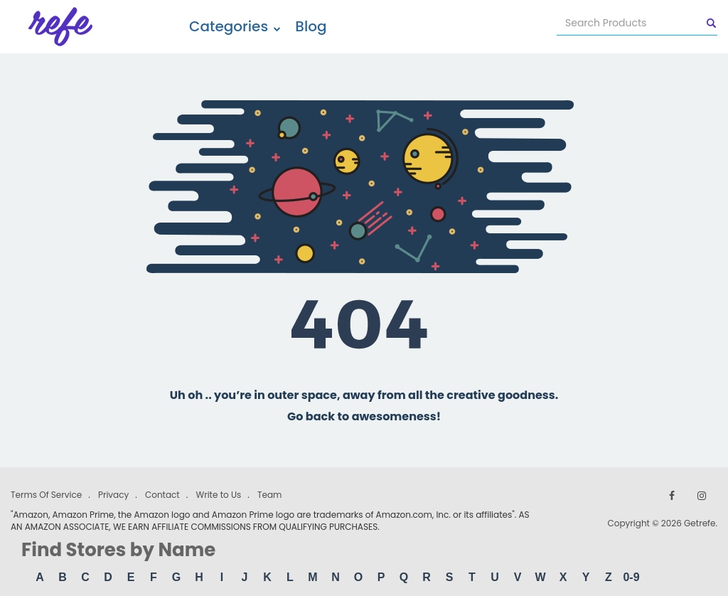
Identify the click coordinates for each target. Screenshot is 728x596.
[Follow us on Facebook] (672, 495)
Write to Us (218, 495)
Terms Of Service (46, 495)
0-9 (631, 577)
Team (269, 495)
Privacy (113, 495)
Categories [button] (235, 26)
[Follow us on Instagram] (701, 495)
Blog (310, 26)
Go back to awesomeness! (364, 416)
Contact (162, 495)
